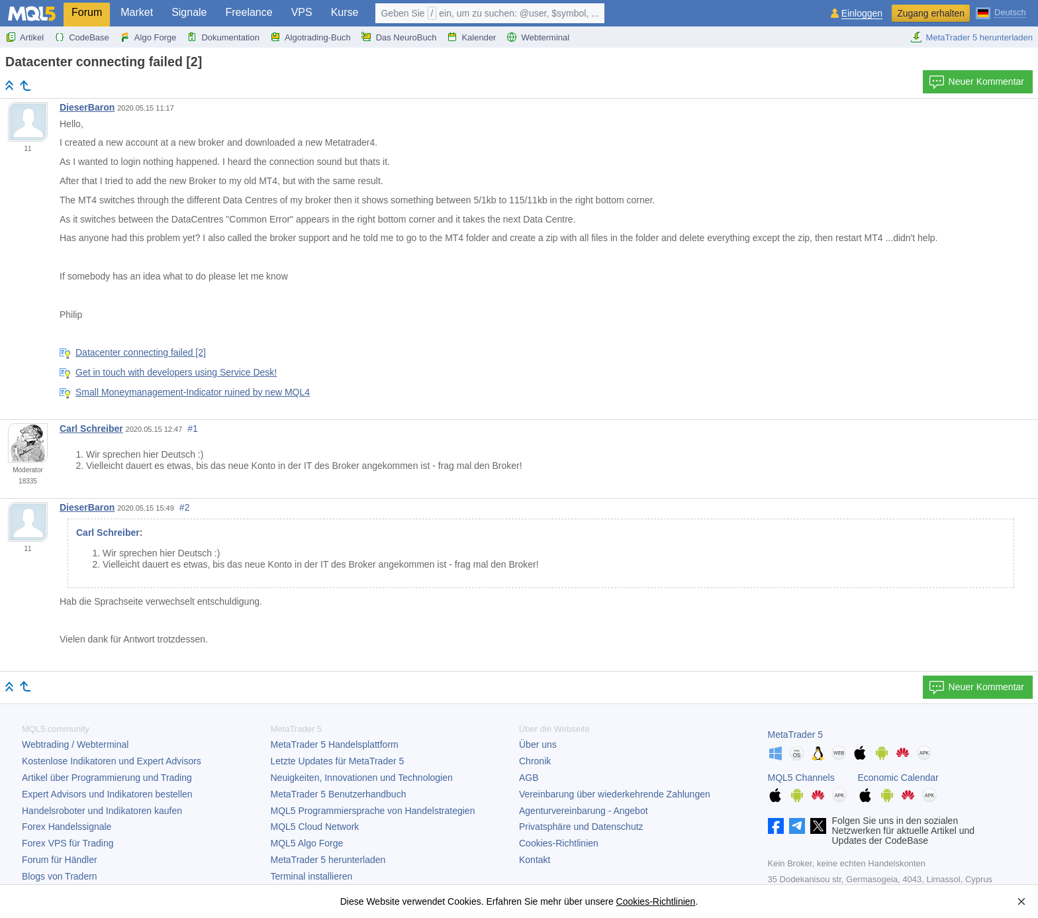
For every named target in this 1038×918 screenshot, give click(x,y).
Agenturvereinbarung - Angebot (583, 810)
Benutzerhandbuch (338, 794)
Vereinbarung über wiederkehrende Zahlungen (614, 794)
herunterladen (328, 859)
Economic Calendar (898, 777)
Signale (189, 12)
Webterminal (537, 37)
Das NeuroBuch (399, 37)
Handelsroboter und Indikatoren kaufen (102, 810)
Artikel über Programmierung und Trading (107, 777)
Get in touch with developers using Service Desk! (176, 372)
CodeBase (81, 37)
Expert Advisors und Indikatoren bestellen (107, 794)
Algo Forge (148, 37)
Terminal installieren (312, 876)
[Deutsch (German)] (1000, 12)
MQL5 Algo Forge (307, 843)
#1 (192, 428)
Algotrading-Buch (310, 37)
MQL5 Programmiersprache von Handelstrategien (373, 810)
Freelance (249, 12)
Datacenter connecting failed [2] (140, 352)
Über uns (538, 744)
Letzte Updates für (337, 761)
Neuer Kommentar (976, 82)
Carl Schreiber (91, 428)
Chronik (535, 761)
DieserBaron (87, 107)
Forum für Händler (59, 859)
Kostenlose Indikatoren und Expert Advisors (111, 761)
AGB (529, 777)
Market (136, 12)
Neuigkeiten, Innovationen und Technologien (362, 777)
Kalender (471, 37)
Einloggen (861, 14)
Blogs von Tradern (59, 876)
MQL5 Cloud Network (315, 826)
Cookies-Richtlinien (558, 843)
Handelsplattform (335, 744)
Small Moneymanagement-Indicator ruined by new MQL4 (192, 392)
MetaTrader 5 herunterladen (971, 37)
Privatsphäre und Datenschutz (581, 826)
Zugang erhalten (931, 13)
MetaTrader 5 (796, 734)
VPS (301, 12)
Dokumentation (223, 37)
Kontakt (534, 859)
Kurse (345, 12)
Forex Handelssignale (66, 826)
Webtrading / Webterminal (75, 744)
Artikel (24, 37)
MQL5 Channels (801, 777)
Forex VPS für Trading (68, 843)
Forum (86, 12)
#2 (184, 507)
